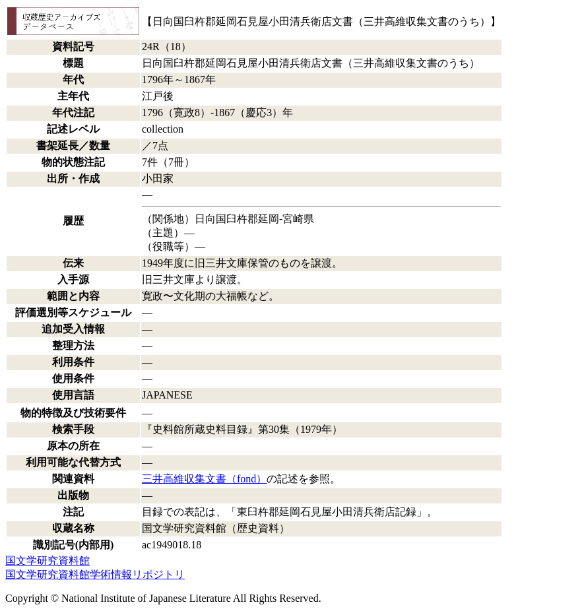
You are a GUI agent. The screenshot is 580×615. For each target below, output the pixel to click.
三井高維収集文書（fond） (204, 478)
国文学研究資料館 (47, 560)
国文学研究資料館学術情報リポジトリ (95, 574)
